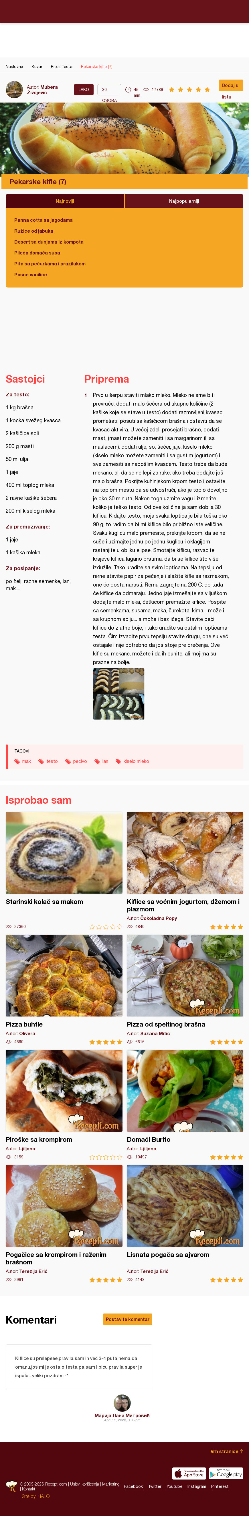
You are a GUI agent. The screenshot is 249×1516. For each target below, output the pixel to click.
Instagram (196, 1486)
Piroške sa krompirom (64, 1105)
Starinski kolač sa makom (64, 870)
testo (52, 761)
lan (105, 761)
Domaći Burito (185, 1105)
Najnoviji (65, 201)
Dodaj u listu (230, 86)
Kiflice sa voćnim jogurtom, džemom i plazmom (185, 870)
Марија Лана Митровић (122, 1415)
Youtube (174, 1486)
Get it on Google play (226, 1473)
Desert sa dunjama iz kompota (49, 241)
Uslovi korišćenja (84, 1484)
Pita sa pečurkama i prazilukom (50, 263)
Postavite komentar (127, 1319)
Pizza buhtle (64, 990)
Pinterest (220, 1486)
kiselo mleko (136, 761)
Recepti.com (124, 11)
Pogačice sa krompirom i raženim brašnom (64, 1223)
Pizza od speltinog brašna (185, 990)
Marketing (111, 1484)
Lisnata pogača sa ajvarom (185, 1223)
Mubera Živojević (42, 89)
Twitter (154, 1486)
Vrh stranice (224, 1451)
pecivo (80, 761)
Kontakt (28, 1489)
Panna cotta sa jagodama (43, 220)
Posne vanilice (30, 274)
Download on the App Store (189, 1473)
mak (26, 761)
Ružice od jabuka (33, 231)
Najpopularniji (184, 201)
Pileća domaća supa (37, 252)
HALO (44, 1496)
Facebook (133, 1486)
